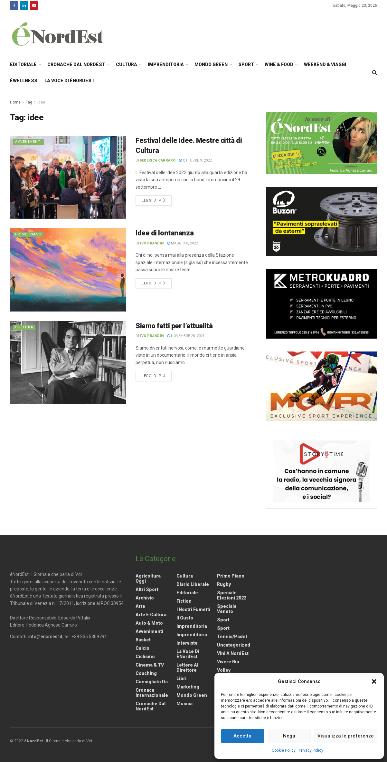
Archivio (145, 597)
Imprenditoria (166, 64)
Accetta (242, 736)
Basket (143, 639)
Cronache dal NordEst (76, 64)
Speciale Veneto (227, 609)
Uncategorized (233, 645)
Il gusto (184, 617)
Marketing (187, 686)
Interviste (187, 643)
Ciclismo (145, 656)
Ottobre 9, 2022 (195, 160)
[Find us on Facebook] (14, 5)
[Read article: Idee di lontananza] (68, 269)
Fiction (184, 601)
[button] (374, 681)
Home (15, 102)
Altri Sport (147, 589)
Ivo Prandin (152, 243)
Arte (140, 606)
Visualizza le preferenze (345, 736)
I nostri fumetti (193, 609)
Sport (246, 64)
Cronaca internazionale (152, 693)
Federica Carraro (157, 160)
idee (41, 102)
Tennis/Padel (232, 636)
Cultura (126, 64)
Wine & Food (279, 64)
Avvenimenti (28, 142)
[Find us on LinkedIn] (24, 5)
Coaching (146, 673)
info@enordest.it (45, 636)
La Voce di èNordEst (69, 80)
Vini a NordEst (233, 653)
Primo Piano (28, 234)
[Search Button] (374, 72)
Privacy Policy (311, 750)
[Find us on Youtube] (34, 5)
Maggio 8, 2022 (182, 243)
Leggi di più (157, 200)
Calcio (142, 648)
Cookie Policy (284, 750)
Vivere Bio (228, 661)
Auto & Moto (149, 623)
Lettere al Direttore (187, 667)
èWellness (23, 80)
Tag (29, 102)
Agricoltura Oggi (148, 578)
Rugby (224, 584)
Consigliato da (152, 681)
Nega (289, 736)
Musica (184, 703)
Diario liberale (192, 584)
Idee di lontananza (165, 233)
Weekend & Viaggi (325, 64)
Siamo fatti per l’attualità (174, 326)
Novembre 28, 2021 (185, 336)
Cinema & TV (150, 665)
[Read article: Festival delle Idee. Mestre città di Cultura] (68, 177)
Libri (181, 678)
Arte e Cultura (151, 614)
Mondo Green (211, 64)
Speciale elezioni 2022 (231, 595)
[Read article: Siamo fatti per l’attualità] (68, 362)
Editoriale (23, 64)
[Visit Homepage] (66, 34)
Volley (224, 670)
